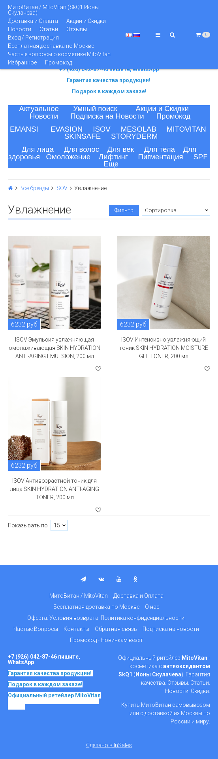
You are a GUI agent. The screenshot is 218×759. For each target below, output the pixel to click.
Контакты (76, 629)
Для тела (159, 149)
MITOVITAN (186, 129)
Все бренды (34, 188)
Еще (110, 164)
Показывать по (28, 525)
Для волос (81, 149)
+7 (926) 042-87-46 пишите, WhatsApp (109, 69)
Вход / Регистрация (33, 37)
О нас (152, 607)
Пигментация (160, 157)
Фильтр (124, 210)
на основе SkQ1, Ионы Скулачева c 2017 (53, 704)
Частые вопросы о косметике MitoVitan (59, 54)
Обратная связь (116, 629)
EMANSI (24, 129)
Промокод (58, 62)
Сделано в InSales (109, 745)
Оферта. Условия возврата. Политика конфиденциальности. (106, 618)
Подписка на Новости (107, 116)
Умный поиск (95, 108)
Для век (120, 149)
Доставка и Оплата (33, 21)
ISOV (102, 129)
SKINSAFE (82, 136)
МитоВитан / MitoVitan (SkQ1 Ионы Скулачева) (53, 9)
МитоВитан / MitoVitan (78, 596)
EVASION (67, 129)
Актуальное (39, 108)
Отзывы (76, 29)
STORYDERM (134, 136)
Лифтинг (113, 157)
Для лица (38, 149)
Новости (19, 29)
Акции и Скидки (86, 21)
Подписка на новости (171, 629)
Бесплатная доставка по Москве (51, 46)
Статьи (48, 29)
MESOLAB (138, 129)
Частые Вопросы (35, 629)
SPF (200, 157)
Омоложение (68, 157)
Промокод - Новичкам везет (106, 640)
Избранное (22, 62)
